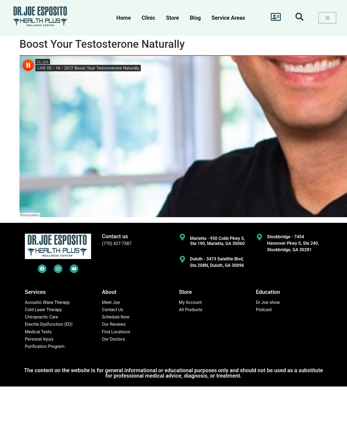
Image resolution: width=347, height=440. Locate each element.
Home (123, 18)
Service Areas (228, 18)
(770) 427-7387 (116, 243)
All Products (190, 309)
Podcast (264, 309)
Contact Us (112, 309)
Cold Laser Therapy (43, 309)
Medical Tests (38, 331)
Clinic (148, 18)
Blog (195, 18)
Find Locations (116, 331)
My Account (190, 302)
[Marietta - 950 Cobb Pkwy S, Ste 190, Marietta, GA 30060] (182, 237)
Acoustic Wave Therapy (47, 302)
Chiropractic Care (41, 317)
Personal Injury (39, 339)
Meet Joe (111, 302)
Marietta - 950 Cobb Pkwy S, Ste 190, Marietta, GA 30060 (217, 241)
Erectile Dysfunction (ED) (48, 324)
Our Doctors (113, 339)
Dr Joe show (268, 302)
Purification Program (45, 346)
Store (172, 18)
